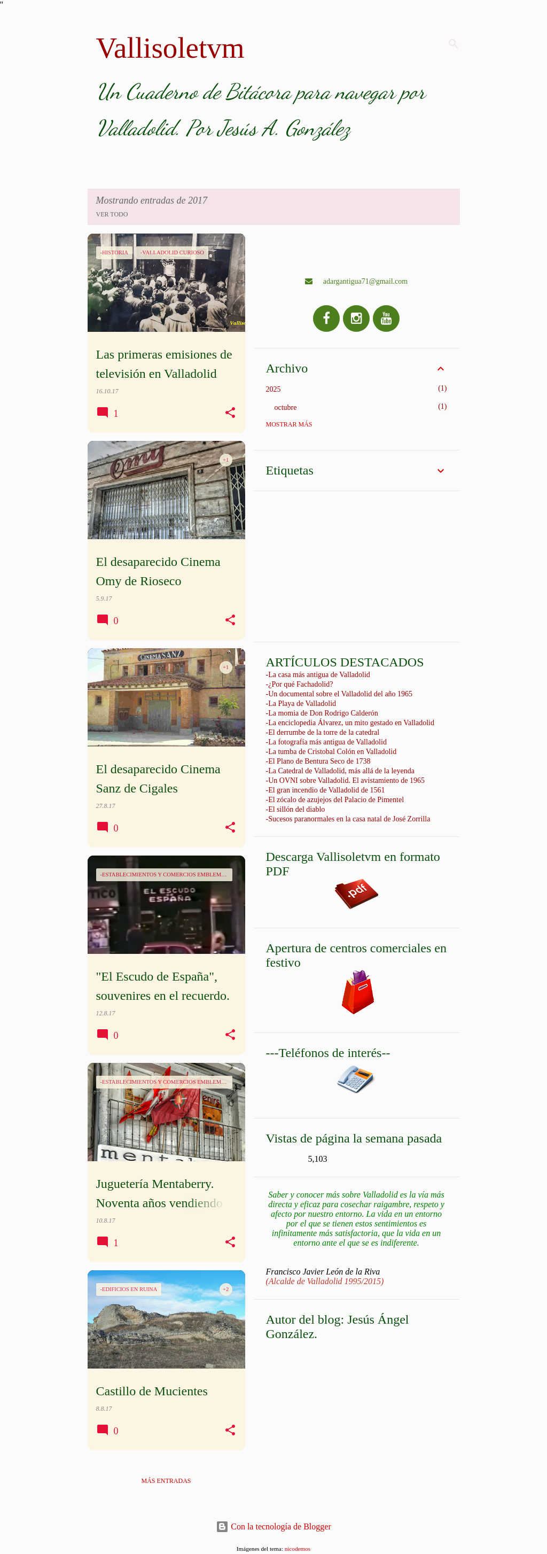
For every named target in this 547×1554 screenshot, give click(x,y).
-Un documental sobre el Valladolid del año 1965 (339, 694)
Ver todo (112, 214)
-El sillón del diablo (295, 809)
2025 (273, 389)
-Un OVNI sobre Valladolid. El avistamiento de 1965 (345, 780)
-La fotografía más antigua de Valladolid (326, 742)
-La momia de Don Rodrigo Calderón (322, 713)
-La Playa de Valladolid (301, 704)
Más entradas (166, 1481)
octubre (286, 407)
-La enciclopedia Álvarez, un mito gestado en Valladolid (350, 723)
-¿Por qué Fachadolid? (299, 684)
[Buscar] (453, 44)
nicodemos (297, 1548)
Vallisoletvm (170, 48)
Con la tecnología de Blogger (273, 1526)
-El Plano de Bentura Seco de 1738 (318, 761)
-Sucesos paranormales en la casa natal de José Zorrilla (348, 819)
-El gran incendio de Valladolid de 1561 (325, 790)
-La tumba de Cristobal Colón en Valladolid (331, 752)
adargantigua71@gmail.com (356, 281)
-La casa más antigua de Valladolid (318, 675)
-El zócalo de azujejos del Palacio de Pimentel (335, 800)
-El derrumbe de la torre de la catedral (323, 732)
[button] (230, 413)
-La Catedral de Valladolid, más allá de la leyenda (340, 771)
